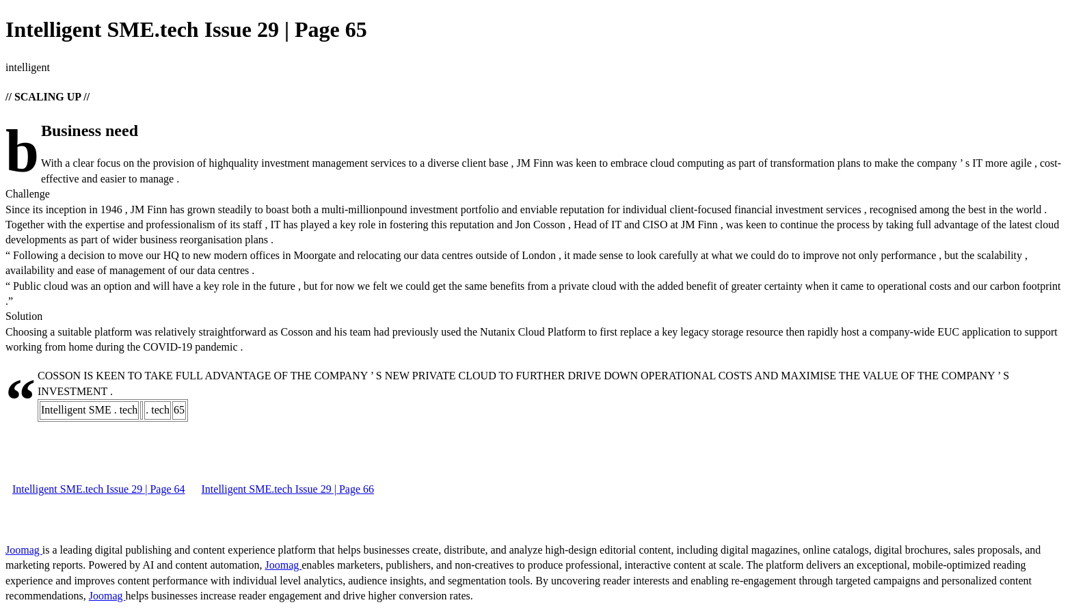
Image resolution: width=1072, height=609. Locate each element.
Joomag (23, 550)
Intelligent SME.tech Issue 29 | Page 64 (98, 489)
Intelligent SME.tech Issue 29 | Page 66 (288, 489)
